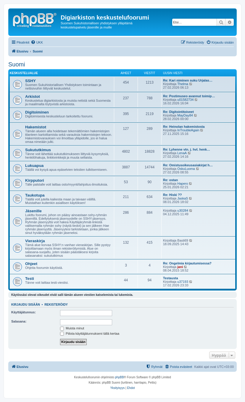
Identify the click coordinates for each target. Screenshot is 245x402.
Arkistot (32, 96)
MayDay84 (185, 115)
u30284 (182, 210)
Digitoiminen (37, 112)
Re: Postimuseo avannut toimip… (189, 96)
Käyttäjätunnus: (23, 312)
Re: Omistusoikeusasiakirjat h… (188, 165)
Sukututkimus (38, 150)
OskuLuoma (186, 168)
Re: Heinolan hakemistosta (184, 126)
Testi (29, 278)
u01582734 (185, 99)
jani (180, 267)
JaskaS (182, 198)
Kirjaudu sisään (25, 304)
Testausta (170, 278)
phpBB (119, 377)
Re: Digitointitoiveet (178, 112)
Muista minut (72, 328)
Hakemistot (35, 127)
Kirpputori (34, 180)
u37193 (182, 281)
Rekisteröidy (56, 304)
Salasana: (18, 321)
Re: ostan (170, 180)
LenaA (182, 153)
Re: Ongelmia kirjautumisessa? (187, 263)
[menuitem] (37, 42)
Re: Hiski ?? (172, 195)
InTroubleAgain (188, 130)
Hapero (182, 183)
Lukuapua (34, 165)
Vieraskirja (35, 241)
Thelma (182, 84)
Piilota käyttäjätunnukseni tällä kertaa (89, 333)
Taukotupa (35, 195)
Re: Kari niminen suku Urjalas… (187, 80)
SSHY (30, 81)
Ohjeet (31, 263)
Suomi (16, 64)
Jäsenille (33, 211)
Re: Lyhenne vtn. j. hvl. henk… (186, 149)
